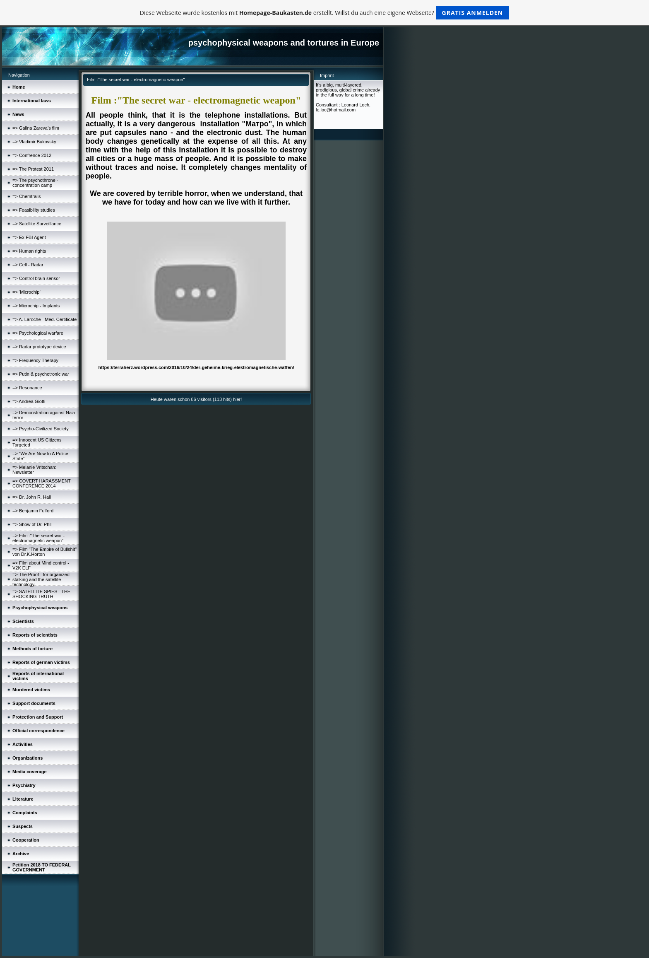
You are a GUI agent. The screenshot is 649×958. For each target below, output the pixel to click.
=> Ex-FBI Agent (29, 237)
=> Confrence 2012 (31, 155)
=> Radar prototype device (39, 346)
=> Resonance (27, 387)
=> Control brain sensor (36, 278)
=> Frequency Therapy (35, 360)
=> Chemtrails (26, 196)
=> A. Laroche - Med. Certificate (44, 319)
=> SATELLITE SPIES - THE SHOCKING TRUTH (41, 594)
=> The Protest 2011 (33, 169)
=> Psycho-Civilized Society (40, 428)
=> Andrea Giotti (29, 401)
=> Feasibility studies (33, 210)
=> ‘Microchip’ (26, 292)
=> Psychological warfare (37, 333)
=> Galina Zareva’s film (35, 127)
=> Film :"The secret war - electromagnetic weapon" (38, 538)
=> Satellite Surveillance (36, 223)
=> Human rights (29, 251)
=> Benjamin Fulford (32, 510)
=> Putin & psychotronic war (40, 374)
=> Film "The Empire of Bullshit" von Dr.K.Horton (44, 552)
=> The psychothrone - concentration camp (35, 183)
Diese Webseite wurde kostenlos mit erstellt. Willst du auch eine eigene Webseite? (325, 12)
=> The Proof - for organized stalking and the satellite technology (41, 579)
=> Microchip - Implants (36, 305)
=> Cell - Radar (27, 264)
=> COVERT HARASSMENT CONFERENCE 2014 (41, 483)
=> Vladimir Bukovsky (34, 141)
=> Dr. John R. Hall (31, 497)
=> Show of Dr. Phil (31, 524)
